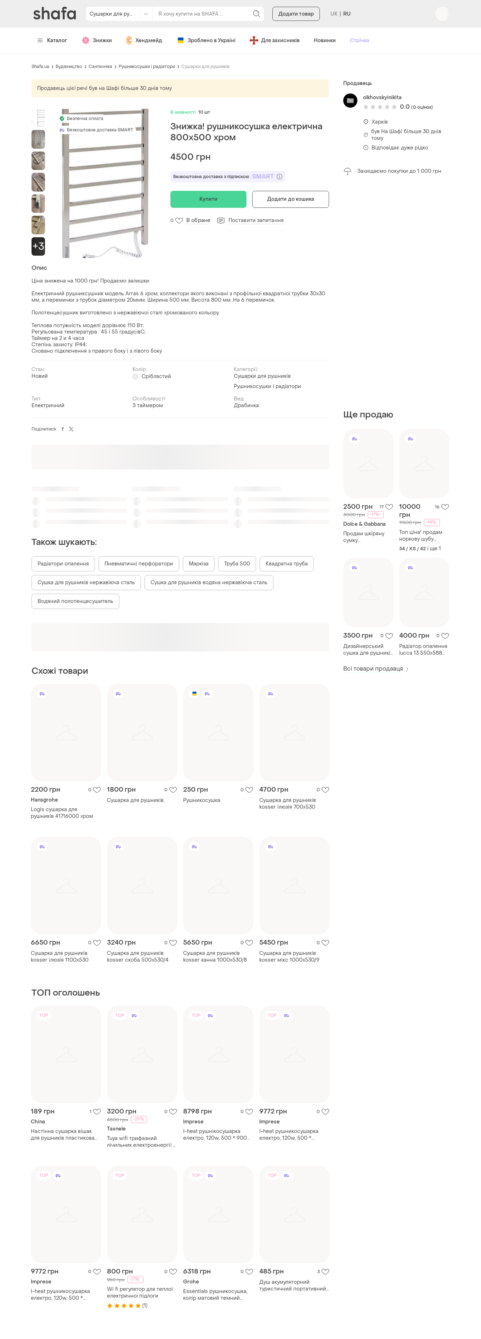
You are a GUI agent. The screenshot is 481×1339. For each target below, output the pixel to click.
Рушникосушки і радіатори (147, 66)
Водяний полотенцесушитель (75, 601)
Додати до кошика (291, 199)
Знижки (96, 40)
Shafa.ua (40, 66)
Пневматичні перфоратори (138, 563)
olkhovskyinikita (382, 97)
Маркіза (199, 563)
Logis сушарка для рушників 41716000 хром (62, 813)
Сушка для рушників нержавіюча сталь (86, 582)
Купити (208, 199)
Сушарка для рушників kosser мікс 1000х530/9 (289, 956)
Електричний (48, 405)
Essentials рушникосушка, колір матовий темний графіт (215, 1294)
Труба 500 (237, 563)
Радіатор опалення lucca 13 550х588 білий (423, 649)
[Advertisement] (396, 292)
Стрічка (359, 40)
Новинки (325, 40)
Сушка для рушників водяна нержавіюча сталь (209, 582)
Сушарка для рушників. (136, 800)
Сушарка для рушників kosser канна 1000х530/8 (215, 956)
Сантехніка (100, 66)
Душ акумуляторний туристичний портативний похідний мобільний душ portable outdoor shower (292, 1285)
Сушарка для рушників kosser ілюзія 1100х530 (60, 956)
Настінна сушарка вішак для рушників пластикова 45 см (63, 1134)
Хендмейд (144, 40)
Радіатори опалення (63, 563)
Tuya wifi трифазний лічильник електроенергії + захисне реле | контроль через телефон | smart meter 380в (141, 1142)
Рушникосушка (201, 800)
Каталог (52, 40)
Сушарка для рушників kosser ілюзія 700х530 (287, 803)
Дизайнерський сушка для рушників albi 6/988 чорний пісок (368, 649)
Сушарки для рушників (205, 66)
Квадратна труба (287, 563)
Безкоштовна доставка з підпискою (227, 176)
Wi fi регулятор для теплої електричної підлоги (139, 1292)
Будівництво (69, 66)
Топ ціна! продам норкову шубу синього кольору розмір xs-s (420, 535)
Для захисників (275, 40)
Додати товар (296, 14)
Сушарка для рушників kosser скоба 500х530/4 (138, 956)
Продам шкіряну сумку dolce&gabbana (363, 537)
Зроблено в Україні (206, 40)
